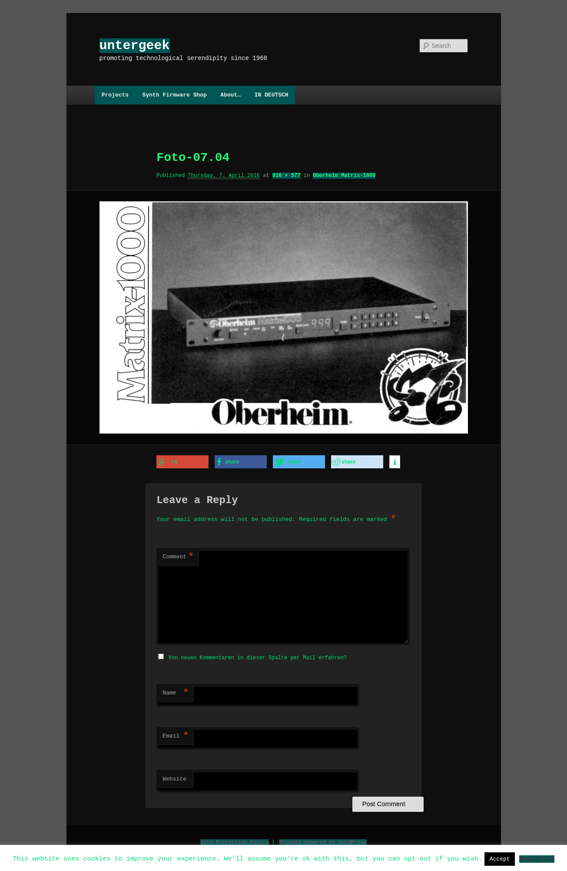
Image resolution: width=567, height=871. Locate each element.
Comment (178, 556)
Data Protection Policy (234, 840)
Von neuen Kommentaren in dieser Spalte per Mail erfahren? (258, 656)
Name (175, 691)
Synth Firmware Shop (175, 95)
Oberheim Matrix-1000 (344, 175)
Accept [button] (500, 859)
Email (175, 734)
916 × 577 (286, 175)
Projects (115, 95)
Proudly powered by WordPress (323, 840)
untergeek (134, 45)
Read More (536, 858)
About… (230, 95)
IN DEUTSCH (271, 95)
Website (174, 777)
